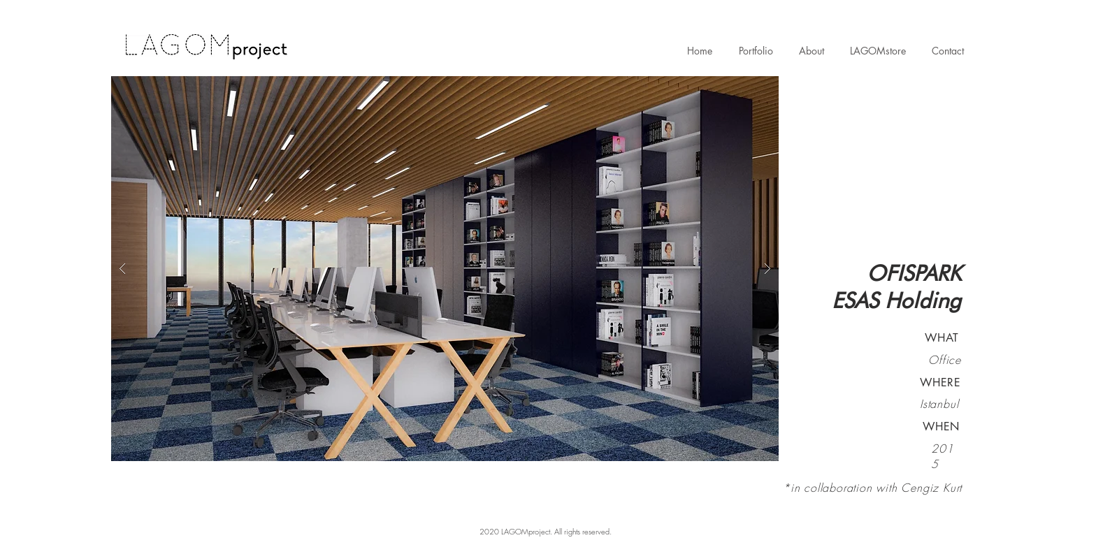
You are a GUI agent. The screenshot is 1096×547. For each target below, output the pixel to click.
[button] (445, 268)
